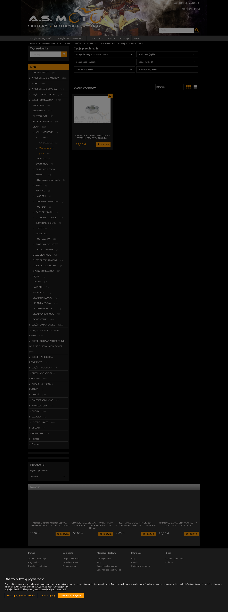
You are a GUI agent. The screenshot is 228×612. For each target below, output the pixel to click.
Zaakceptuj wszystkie (71, 595)
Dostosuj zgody (47, 595)
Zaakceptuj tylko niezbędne (21, 595)
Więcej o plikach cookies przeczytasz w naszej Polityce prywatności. (35, 589)
